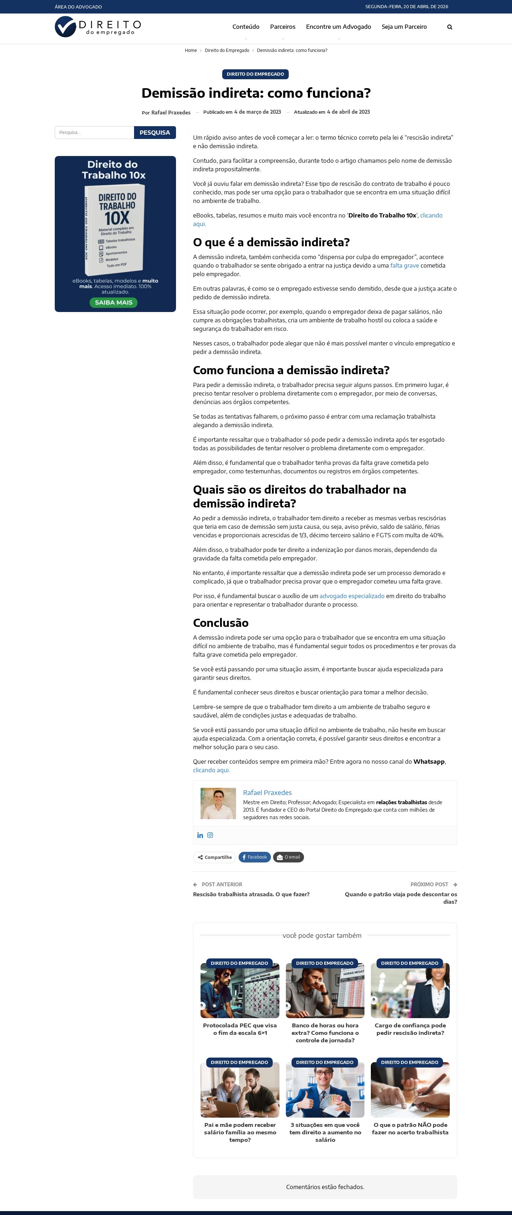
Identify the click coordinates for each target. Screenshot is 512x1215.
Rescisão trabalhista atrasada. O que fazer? (251, 894)
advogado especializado (352, 596)
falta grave (404, 265)
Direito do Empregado (255, 74)
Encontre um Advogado (338, 26)
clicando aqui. (211, 770)
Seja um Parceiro (404, 26)
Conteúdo (246, 26)
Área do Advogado (78, 7)
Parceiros (282, 26)
